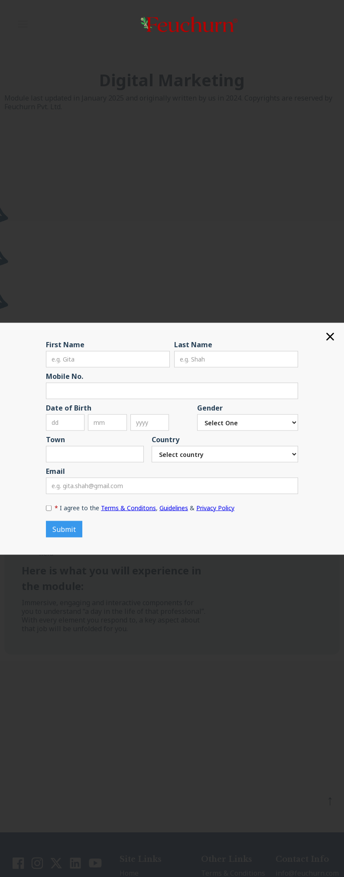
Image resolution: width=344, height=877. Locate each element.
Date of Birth (68, 407)
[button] (22, 24)
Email (55, 470)
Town (55, 439)
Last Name (193, 344)
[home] (187, 24)
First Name (65, 344)
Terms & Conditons (128, 507)
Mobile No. (64, 376)
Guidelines (173, 507)
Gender (210, 407)
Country (165, 439)
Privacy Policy (215, 507)
